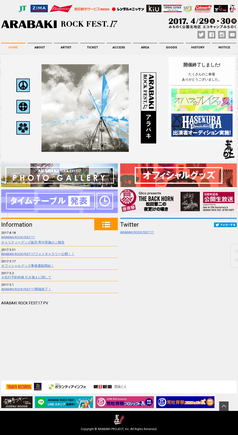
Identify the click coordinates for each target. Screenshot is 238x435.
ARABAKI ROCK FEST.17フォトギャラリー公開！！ (37, 254)
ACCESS (118, 47)
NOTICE (224, 47)
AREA (145, 47)
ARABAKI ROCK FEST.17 (137, 232)
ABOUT (39, 47)
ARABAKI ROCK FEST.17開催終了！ (26, 289)
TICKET (92, 47)
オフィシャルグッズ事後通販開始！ (27, 266)
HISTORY (198, 47)
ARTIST (66, 47)
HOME (13, 47)
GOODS (171, 47)
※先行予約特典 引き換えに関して (26, 277)
